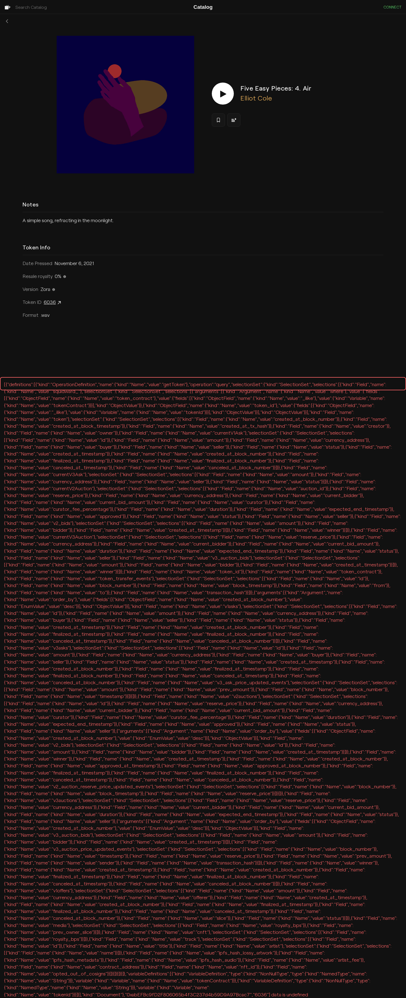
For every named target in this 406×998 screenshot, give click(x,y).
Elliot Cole (256, 98)
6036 (53, 302)
